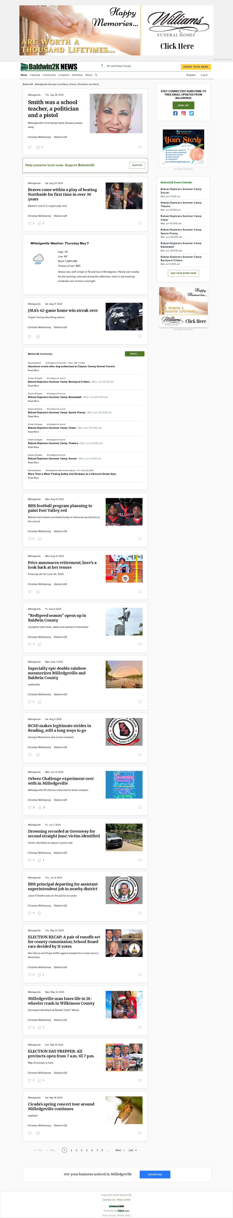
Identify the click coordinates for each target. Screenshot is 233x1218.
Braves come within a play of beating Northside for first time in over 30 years (62, 194)
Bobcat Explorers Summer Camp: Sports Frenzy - (70, 412)
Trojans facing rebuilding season (46, 317)
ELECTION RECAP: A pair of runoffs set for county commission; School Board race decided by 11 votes (64, 942)
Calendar (35, 75)
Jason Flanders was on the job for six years (52, 895)
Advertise (77, 75)
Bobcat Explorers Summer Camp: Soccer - (64, 458)
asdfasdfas (34, 684)
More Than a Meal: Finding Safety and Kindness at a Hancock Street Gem (72, 474)
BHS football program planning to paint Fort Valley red (60, 508)
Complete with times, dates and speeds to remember (58, 627)
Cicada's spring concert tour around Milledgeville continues (61, 1106)
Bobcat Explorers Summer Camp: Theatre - (65, 443)
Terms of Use (109, 1215)
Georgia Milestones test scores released (50, 737)
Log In (204, 75)
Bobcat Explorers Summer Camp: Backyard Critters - (71, 382)
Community (49, 75)
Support (137, 165)
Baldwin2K (60, 137)
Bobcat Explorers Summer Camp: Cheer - (65, 428)
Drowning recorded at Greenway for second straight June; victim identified (64, 833)
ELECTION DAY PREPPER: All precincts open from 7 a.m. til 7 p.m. (61, 1053)
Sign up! (183, 105)
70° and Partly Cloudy (116, 66)
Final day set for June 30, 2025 (46, 574)
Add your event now (183, 273)
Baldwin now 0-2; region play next (47, 206)
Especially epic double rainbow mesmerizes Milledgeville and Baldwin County (57, 673)
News (24, 75)
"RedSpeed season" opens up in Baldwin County (57, 617)
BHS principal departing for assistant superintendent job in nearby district (63, 886)
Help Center (124, 1199)
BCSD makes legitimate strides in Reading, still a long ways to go (59, 728)
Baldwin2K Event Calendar (176, 182)
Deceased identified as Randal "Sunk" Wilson (53, 1010)
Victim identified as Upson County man (50, 842)
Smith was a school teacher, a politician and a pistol (53, 108)
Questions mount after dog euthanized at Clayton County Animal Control (71, 366)
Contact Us (109, 1199)
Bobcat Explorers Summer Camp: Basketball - (68, 397)
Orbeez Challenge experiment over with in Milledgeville (61, 781)
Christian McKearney (40, 137)
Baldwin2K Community (40, 354)
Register (191, 75)
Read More (33, 370)
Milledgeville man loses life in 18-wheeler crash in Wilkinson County (61, 1001)
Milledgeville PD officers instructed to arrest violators (58, 790)
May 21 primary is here (40, 1062)
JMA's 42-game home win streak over (63, 310)
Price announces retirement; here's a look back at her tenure (62, 565)
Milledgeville (34, 95)
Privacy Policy (124, 1215)
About (88, 75)
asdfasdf (33, 1115)
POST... (134, 354)
